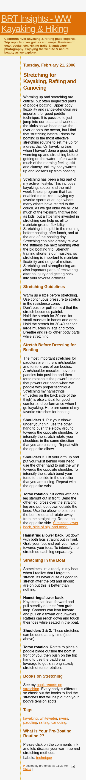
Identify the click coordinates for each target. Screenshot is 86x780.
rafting (44, 722)
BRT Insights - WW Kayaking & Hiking (36, 23)
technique (44, 758)
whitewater (48, 718)
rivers (63, 718)
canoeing (58, 722)
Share (27, 769)
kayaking (30, 718)
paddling (30, 722)
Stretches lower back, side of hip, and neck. (50, 525)
